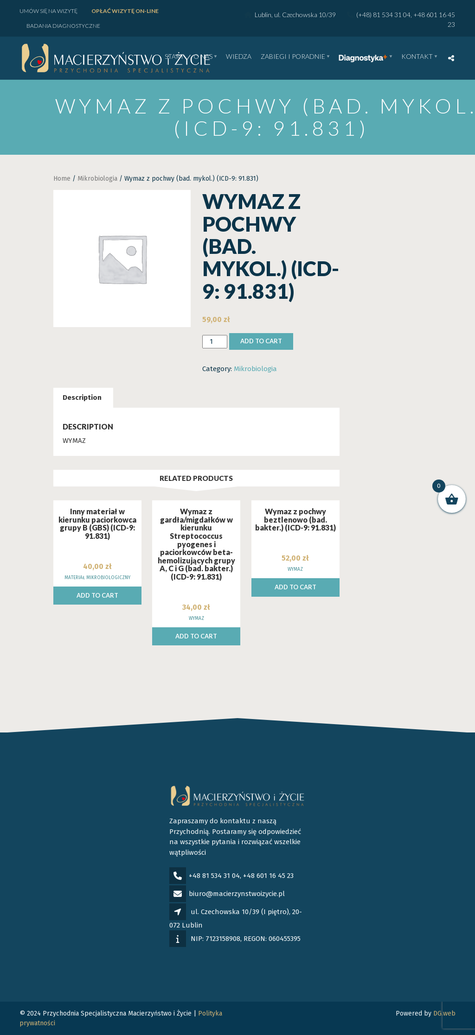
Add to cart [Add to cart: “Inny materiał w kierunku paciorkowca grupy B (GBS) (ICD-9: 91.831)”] (97, 595)
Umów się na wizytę (48, 10)
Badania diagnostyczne (63, 25)
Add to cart (261, 341)
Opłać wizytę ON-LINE (125, 10)
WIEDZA (238, 57)
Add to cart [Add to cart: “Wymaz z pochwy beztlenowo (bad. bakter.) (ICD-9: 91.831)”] (295, 587)
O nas (202, 57)
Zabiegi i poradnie (293, 57)
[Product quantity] (214, 341)
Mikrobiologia (97, 179)
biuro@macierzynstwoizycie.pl (237, 894)
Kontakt (417, 57)
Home (62, 179)
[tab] (82, 398)
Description (82, 397)
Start (174, 57)
